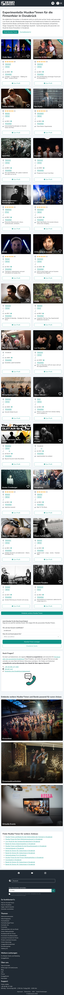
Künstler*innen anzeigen (32, 642)
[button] (59, 3)
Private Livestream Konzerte (8, 940)
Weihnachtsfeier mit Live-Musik (9, 929)
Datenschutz (27, 991)
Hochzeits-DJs (5, 925)
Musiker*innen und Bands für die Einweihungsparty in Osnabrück (25, 846)
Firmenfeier (4, 927)
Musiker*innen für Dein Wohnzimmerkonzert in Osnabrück (23, 839)
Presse (3, 974)
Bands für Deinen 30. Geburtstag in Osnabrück (20, 862)
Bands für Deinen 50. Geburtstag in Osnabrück (20, 851)
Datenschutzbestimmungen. (18, 895)
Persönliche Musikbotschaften (9, 936)
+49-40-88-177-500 (12, 667)
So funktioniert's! (25, 32)
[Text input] (30, 890)
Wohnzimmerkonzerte (7, 916)
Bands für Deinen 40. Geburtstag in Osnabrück (20, 864)
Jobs (2, 972)
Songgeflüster (5, 958)
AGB (33, 991)
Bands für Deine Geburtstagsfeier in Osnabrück (20, 844)
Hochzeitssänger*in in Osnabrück (15, 855)
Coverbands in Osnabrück (13, 860)
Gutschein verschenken (7, 909)
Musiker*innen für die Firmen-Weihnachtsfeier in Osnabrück (24, 858)
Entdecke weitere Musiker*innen (32, 613)
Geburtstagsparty (6, 919)
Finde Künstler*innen (10, 32)
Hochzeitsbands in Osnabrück (14, 848)
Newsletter (4, 978)
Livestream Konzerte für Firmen (9, 938)
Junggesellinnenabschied (8, 944)
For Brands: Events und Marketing (10, 956)
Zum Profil (17, 83)
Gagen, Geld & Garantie (7, 907)
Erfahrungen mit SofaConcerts (9, 968)
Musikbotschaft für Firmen (8, 933)
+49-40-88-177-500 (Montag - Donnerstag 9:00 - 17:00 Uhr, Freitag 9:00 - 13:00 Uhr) (19, 987)
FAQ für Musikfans (6, 905)
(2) (9, 451)
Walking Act (4, 948)
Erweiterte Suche (32, 646)
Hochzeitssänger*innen (7, 923)
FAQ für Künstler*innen (7, 903)
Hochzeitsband (5, 921)
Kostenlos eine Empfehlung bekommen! (17, 671)
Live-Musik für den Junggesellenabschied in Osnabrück (22, 841)
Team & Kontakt (5, 965)
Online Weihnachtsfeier (7, 931)
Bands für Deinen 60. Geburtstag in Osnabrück (20, 853)
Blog (2, 970)
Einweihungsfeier (5, 946)
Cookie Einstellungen (41, 991)
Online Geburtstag (6, 942)
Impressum (20, 991)
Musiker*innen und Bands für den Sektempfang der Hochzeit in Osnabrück (28, 837)
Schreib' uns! (9, 669)
